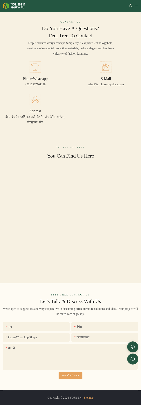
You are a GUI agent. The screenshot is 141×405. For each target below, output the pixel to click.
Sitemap (88, 397)
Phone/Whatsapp (35, 78)
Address (35, 111)
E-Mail (106, 78)
